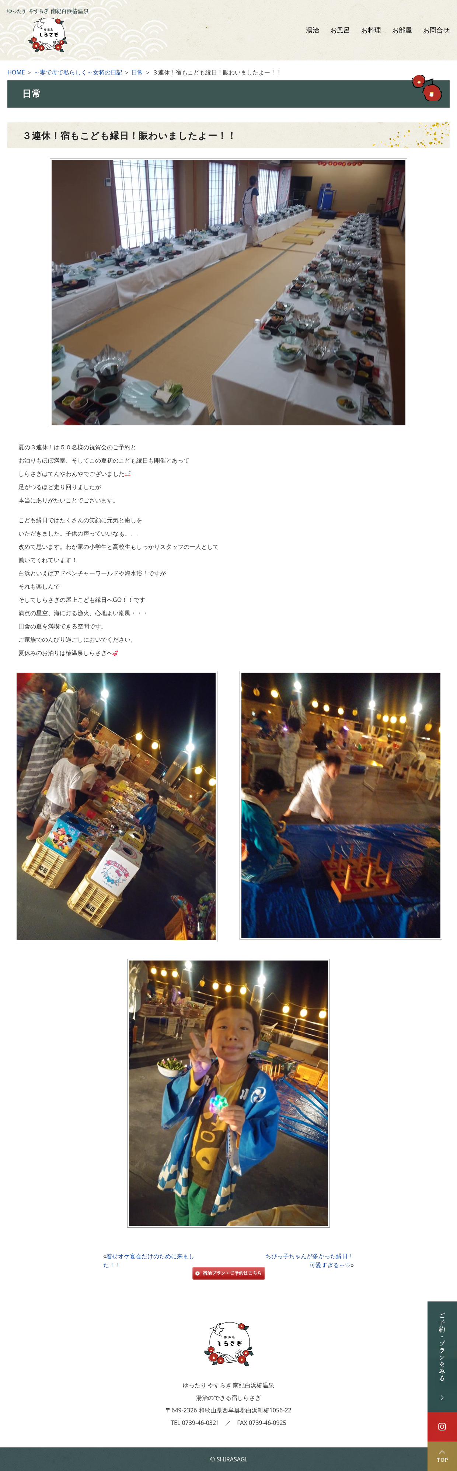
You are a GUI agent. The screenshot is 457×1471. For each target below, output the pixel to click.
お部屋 (402, 30)
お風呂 (340, 30)
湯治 (312, 30)
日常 (137, 72)
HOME (16, 72)
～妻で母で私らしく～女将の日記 (78, 72)
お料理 (371, 30)
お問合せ (436, 30)
